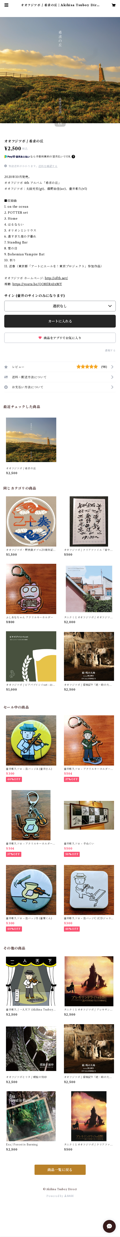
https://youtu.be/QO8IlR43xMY (37, 284)
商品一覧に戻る (60, 1170)
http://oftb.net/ (56, 278)
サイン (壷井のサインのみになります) (34, 296)
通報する (110, 350)
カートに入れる (60, 321)
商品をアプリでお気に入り (60, 338)
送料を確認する (48, 166)
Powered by (60, 1196)
